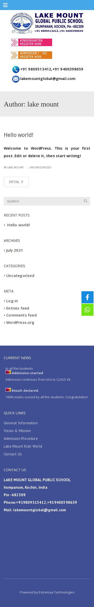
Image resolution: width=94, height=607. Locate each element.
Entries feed (17, 308)
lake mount (15, 167)
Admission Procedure (21, 438)
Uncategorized (40, 167)
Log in (12, 301)
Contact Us (13, 454)
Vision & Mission (17, 430)
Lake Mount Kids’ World (23, 446)
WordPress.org (20, 322)
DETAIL (16, 181)
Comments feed (21, 315)
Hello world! (18, 134)
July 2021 (14, 250)
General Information (21, 423)
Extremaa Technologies (56, 592)
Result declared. (25, 391)
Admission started (27, 373)
